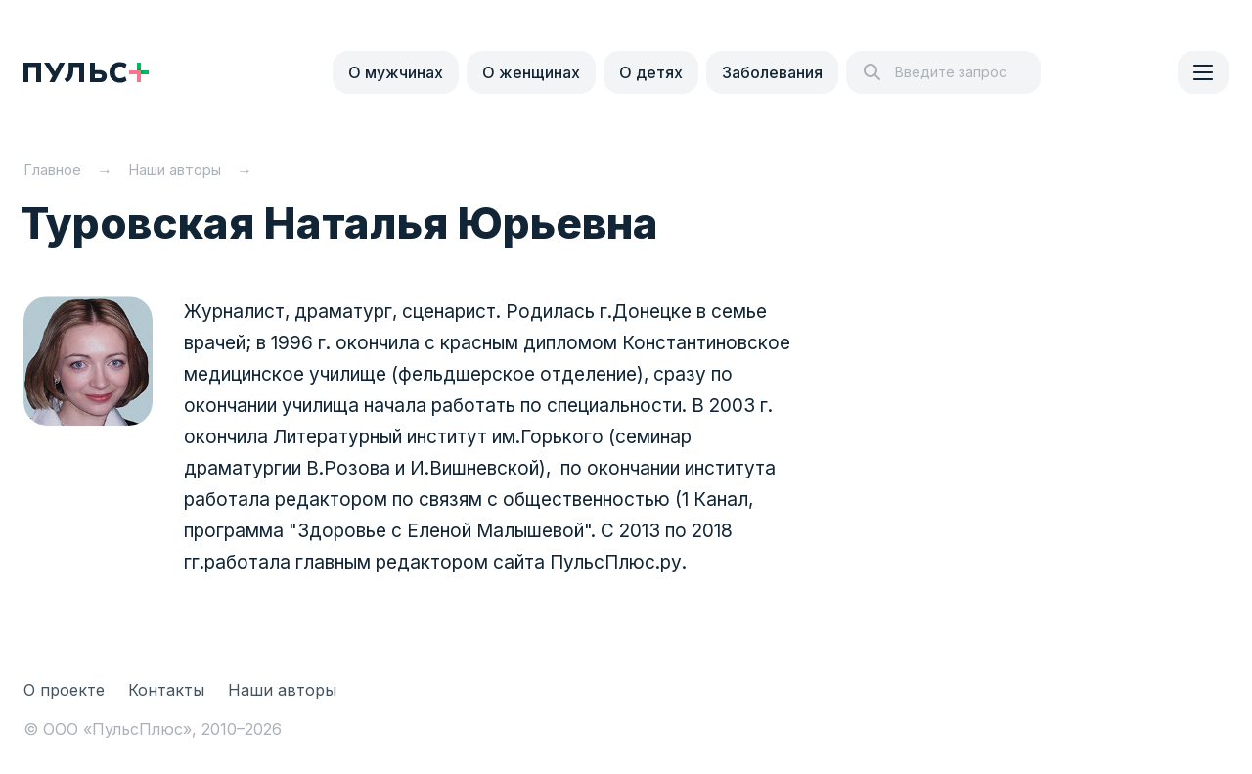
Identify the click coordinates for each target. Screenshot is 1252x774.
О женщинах (531, 72)
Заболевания (772, 72)
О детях (651, 72)
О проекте (64, 690)
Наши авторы (282, 690)
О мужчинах (395, 72)
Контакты (166, 690)
